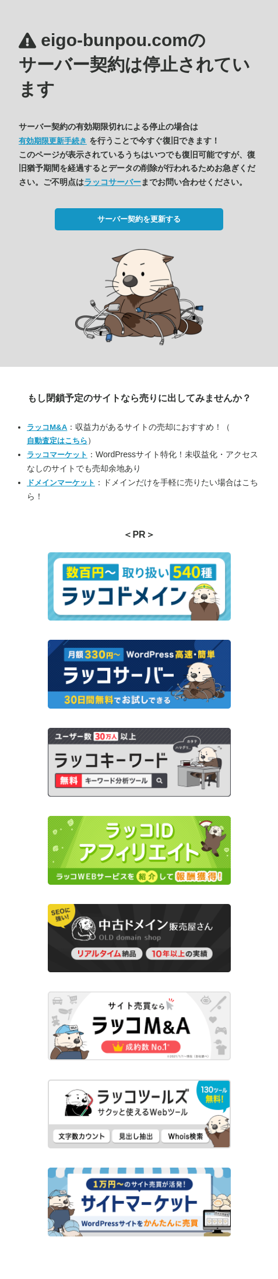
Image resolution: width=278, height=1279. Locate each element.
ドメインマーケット (61, 482)
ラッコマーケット (57, 454)
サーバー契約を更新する (139, 219)
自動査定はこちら (57, 440)
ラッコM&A (47, 427)
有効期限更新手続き (53, 140)
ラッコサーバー (112, 182)
